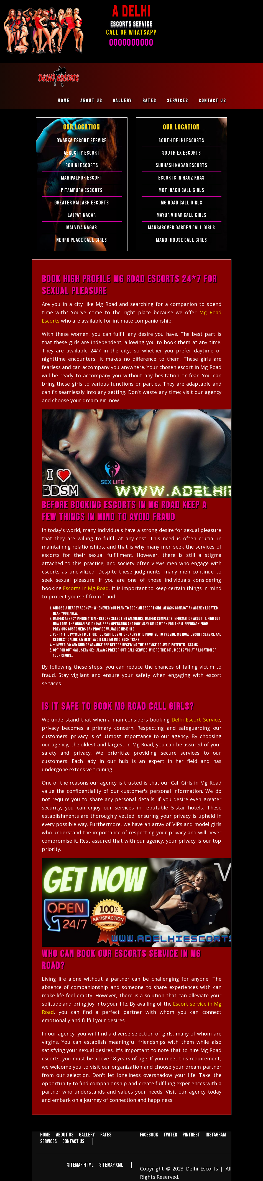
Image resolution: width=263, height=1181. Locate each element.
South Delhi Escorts (181, 140)
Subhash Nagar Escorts (181, 165)
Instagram (216, 1134)
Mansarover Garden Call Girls (181, 227)
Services (177, 100)
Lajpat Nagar (82, 215)
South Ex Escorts (181, 153)
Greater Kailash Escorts (81, 202)
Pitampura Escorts (82, 190)
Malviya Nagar (81, 227)
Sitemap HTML (80, 1165)
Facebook (149, 1134)
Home (64, 100)
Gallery (122, 100)
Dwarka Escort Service (82, 140)
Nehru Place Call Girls (81, 240)
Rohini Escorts (81, 165)
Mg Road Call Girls (181, 202)
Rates (149, 100)
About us (91, 100)
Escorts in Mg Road (86, 588)
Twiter (170, 1134)
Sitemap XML (111, 1165)
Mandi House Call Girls (181, 240)
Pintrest (191, 1134)
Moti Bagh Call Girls (181, 190)
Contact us (212, 100)
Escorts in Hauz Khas (181, 178)
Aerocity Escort (82, 153)
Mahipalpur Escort (82, 178)
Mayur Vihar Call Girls (181, 215)
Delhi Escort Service (196, 719)
